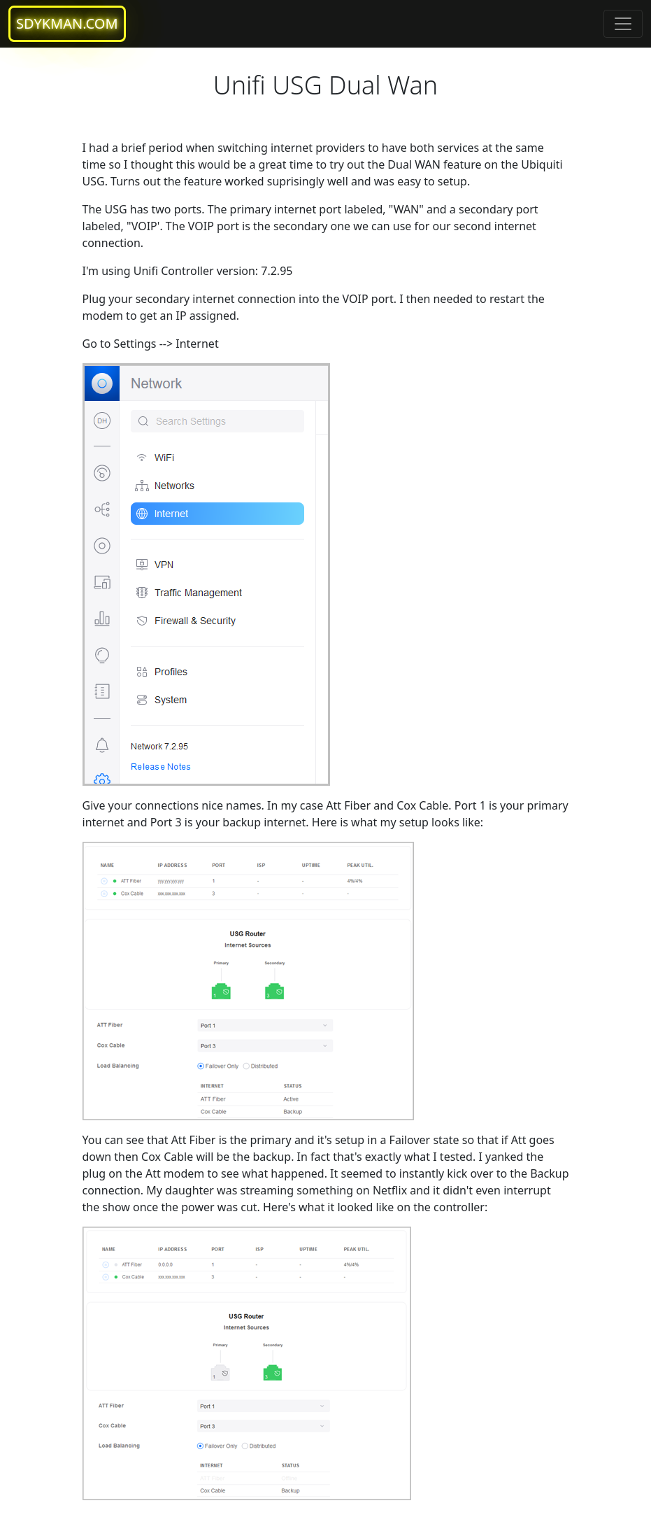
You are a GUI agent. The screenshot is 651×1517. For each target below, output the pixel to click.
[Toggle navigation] (623, 24)
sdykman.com (67, 23)
